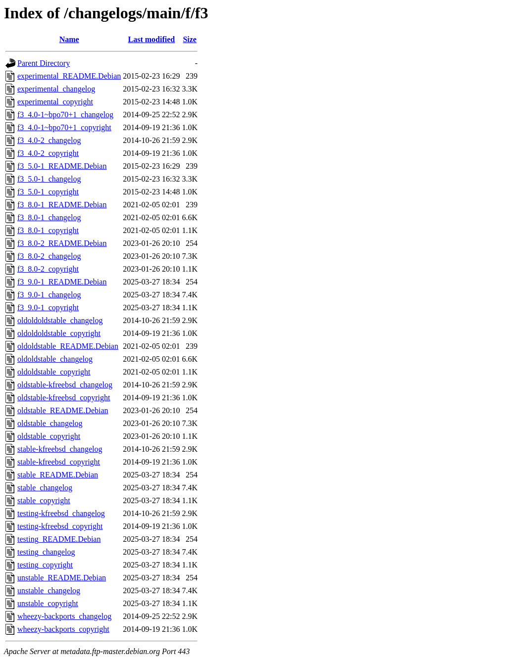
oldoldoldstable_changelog (59, 320)
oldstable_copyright (48, 436)
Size (190, 39)
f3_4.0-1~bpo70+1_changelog (65, 114)
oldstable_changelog (50, 423)
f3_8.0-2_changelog (49, 256)
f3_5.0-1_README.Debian (61, 166)
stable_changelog (44, 487)
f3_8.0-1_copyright (48, 230)
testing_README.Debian (59, 539)
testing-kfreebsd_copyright (59, 526)
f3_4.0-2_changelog (49, 140)
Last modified (151, 39)
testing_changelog (46, 552)
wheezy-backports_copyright (63, 629)
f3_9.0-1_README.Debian (61, 282)
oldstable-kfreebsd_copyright (63, 397)
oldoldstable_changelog (55, 359)
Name (69, 39)
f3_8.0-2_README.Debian (61, 243)
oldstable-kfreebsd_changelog (64, 384)
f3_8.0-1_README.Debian (61, 204)
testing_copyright (45, 565)
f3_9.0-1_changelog (49, 294)
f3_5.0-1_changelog (49, 179)
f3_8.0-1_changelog (49, 217)
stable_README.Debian (57, 475)
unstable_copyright (47, 603)
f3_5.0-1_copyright (48, 192)
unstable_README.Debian (61, 577)
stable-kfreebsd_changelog (59, 449)
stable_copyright (43, 500)
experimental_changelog (56, 89)
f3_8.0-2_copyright (48, 269)
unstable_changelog (48, 590)
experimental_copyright (55, 101)
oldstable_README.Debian (62, 410)
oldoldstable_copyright (54, 372)
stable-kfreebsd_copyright (58, 462)
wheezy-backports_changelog (64, 616)
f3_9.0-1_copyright (48, 307)
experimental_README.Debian (69, 76)
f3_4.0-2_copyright (48, 153)
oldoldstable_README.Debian (67, 346)
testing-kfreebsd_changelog (61, 513)
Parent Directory (43, 63)
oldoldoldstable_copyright (59, 333)
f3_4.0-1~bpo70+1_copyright (64, 127)
